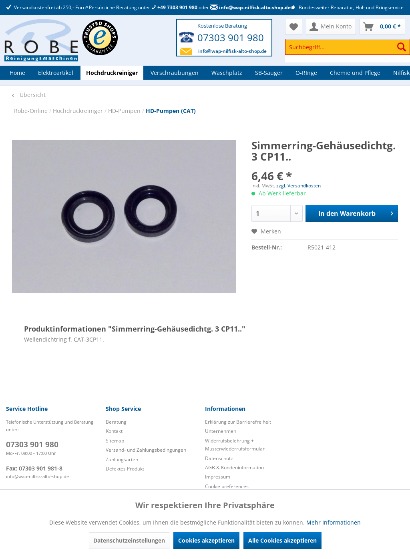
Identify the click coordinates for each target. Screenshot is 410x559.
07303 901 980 (230, 37)
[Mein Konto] (331, 27)
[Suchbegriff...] (347, 47)
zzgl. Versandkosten (298, 185)
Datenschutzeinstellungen (129, 540)
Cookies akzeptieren (206, 540)
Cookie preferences (227, 486)
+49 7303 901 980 (174, 7)
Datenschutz (219, 458)
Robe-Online (31, 111)
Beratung (116, 421)
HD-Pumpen (125, 111)
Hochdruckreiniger (79, 111)
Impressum (217, 476)
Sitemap (115, 440)
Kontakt (114, 431)
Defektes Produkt (125, 468)
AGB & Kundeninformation (234, 467)
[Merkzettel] (293, 27)
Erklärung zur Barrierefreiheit (238, 421)
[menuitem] (347, 50)
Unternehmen (220, 431)
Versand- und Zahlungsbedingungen (146, 449)
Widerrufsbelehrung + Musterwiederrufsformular (235, 444)
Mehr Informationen (333, 522)
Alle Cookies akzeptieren (282, 540)
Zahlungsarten (122, 459)
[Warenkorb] (382, 27)
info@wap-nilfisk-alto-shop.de (250, 7)
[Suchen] (401, 47)
